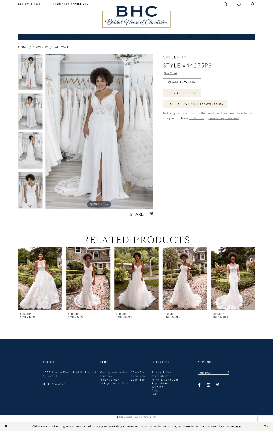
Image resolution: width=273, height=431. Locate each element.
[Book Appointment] (71, 4)
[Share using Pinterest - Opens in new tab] (151, 214)
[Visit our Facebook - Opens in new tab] (199, 385)
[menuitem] (29, 4)
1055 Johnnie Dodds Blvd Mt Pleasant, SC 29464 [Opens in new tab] (70, 374)
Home (22, 47)
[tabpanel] (30, 73)
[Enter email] (214, 373)
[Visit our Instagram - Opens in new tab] (209, 385)
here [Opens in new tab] (238, 426)
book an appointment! (223, 118)
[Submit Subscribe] (227, 373)
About (156, 390)
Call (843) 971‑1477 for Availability (195, 104)
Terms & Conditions (165, 379)
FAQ (154, 394)
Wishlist (157, 387)
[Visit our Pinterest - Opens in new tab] (218, 385)
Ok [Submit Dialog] (266, 426)
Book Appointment (182, 93)
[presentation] (40, 278)
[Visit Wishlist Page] (239, 4)
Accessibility (160, 376)
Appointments (161, 383)
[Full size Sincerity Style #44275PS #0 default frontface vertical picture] (99, 131)
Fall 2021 (61, 47)
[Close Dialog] (6, 426)
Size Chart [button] (170, 73)
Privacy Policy (161, 372)
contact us (196, 118)
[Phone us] (29, 4)
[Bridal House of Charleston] (136, 17)
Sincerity (40, 47)
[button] (252, 4)
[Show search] (225, 4)
